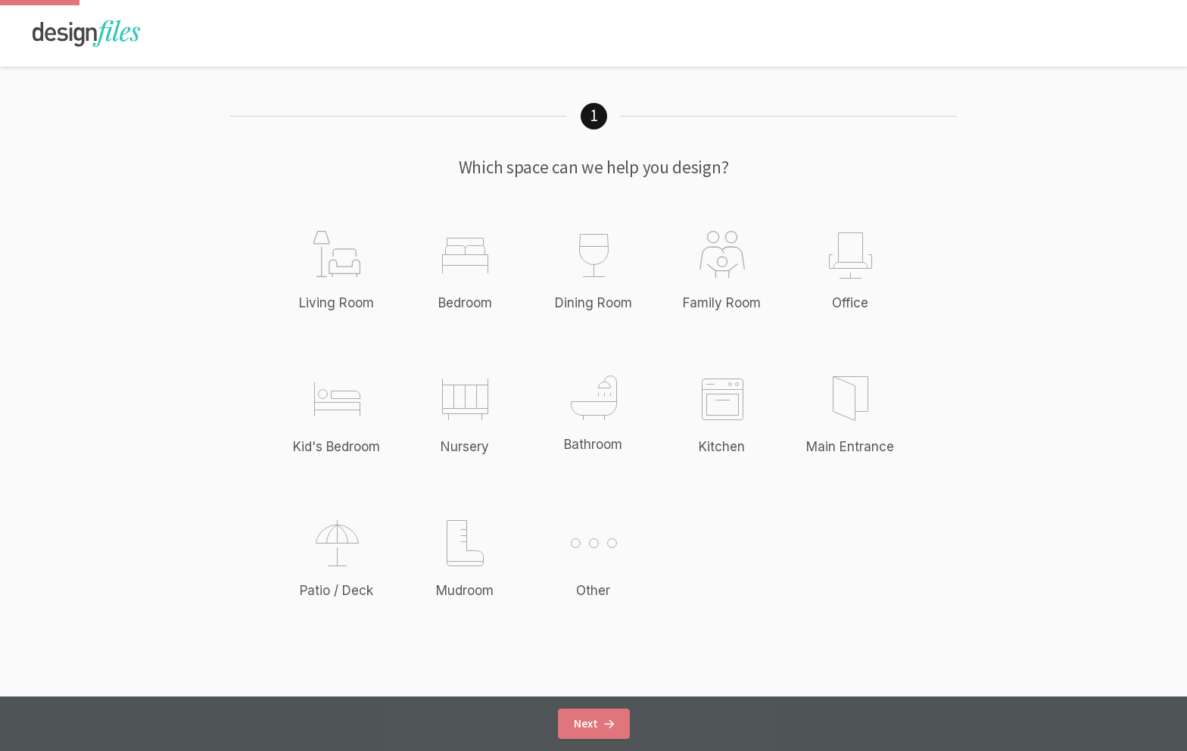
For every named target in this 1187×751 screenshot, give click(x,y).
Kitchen (722, 446)
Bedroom (465, 302)
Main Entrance (850, 446)
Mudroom (465, 590)
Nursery (465, 446)
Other (609, 557)
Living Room (336, 302)
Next (594, 723)
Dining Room (593, 302)
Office (850, 302)
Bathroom (593, 444)
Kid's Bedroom (336, 446)
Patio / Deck (336, 590)
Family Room (722, 302)
